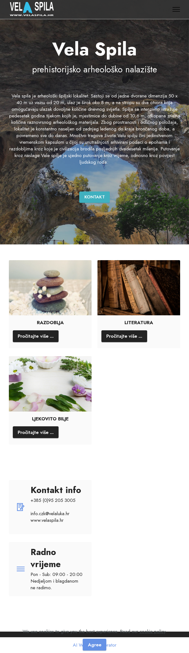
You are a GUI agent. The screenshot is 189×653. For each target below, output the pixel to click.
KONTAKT (94, 197)
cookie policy (152, 631)
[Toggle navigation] (176, 9)
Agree (94, 644)
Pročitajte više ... (36, 336)
